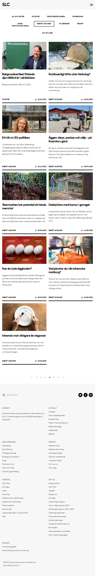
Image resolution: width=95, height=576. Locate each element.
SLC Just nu (53, 464)
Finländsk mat (8, 464)
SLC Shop (6, 483)
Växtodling (6, 446)
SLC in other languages (58, 535)
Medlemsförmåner (56, 449)
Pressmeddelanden (56, 17)
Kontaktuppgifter (9, 547)
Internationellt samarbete (59, 531)
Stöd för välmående (57, 457)
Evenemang (78, 17)
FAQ (4, 516)
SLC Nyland (47, 33)
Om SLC (52, 480)
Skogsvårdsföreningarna (59, 524)
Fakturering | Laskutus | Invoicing (15, 550)
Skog (4, 460)
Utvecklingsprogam (57, 502)
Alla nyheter (18, 17)
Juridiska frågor (55, 460)
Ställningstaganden (57, 513)
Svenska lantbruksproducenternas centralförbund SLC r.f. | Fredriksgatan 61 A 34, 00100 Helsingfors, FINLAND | (23, 417)
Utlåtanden (64, 24)
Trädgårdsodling (9, 453)
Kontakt (6, 408)
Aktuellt (53, 408)
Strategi (52, 498)
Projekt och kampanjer (11, 502)
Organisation (54, 483)
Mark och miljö (8, 468)
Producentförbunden (57, 516)
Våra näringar (9, 442)
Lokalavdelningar (56, 520)
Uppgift (52, 491)
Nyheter (36, 17)
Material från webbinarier (13, 498)
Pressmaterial (8, 505)
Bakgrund (53, 494)
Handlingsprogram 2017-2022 (61, 509)
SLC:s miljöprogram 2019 (59, 505)
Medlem (52, 442)
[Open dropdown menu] (91, 5)
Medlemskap (54, 446)
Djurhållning (7, 449)
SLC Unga (53, 468)
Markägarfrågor (56, 453)
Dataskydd (7, 509)
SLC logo (5, 487)
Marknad (6, 494)
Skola (4, 491)
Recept (80, 24)
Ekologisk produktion (10, 457)
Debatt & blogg (44, 24)
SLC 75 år (53, 487)
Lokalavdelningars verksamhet (15, 513)
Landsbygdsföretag (10, 472)
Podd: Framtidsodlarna (20, 25)
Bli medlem (53, 528)
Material (6, 480)
